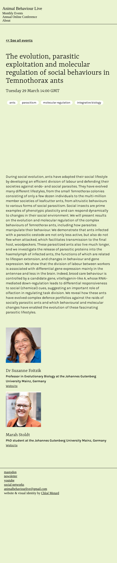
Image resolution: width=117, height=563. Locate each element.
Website (11, 386)
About (6, 20)
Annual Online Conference (19, 17)
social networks (14, 484)
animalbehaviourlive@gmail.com (25, 489)
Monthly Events (12, 13)
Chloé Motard (50, 493)
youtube (9, 480)
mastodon (10, 472)
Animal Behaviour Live (22, 8)
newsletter (10, 476)
